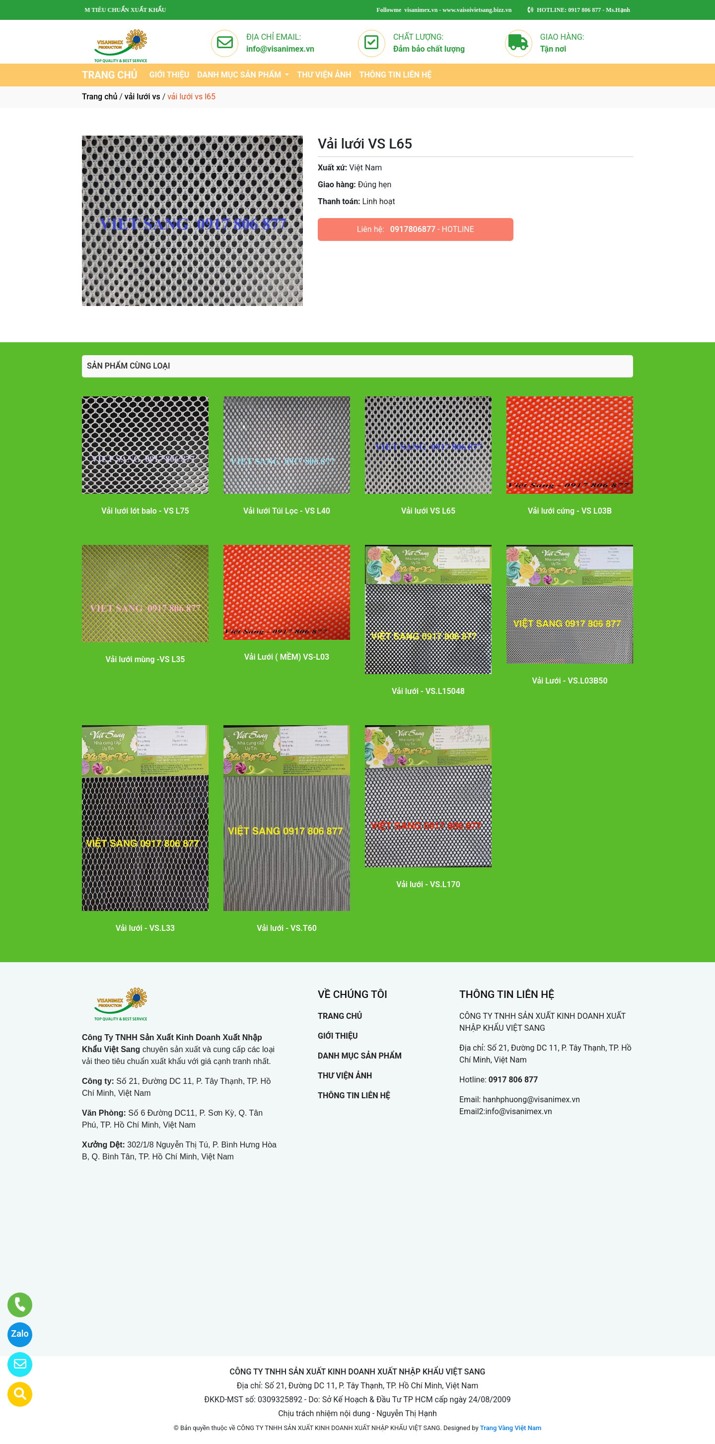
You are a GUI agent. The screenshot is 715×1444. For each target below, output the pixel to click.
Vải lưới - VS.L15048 (428, 691)
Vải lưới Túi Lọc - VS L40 (286, 511)
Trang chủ (99, 96)
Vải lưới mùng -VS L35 (145, 659)
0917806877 (412, 229)
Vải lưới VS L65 (428, 511)
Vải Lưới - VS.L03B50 (569, 680)
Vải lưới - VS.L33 (145, 928)
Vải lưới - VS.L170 (428, 884)
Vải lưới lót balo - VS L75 (145, 511)
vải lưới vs (142, 96)
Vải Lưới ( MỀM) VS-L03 (286, 657)
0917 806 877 (513, 1079)
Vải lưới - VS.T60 (287, 928)
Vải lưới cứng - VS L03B (570, 511)
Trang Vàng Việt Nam (510, 1428)
